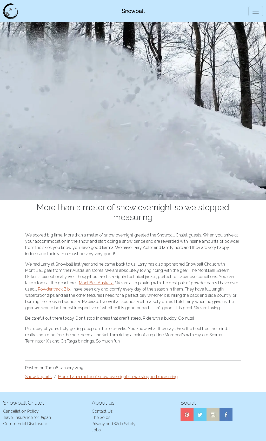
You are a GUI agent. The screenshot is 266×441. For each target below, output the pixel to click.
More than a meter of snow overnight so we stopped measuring (118, 376)
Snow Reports (38, 376)
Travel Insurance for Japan (27, 417)
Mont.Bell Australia (96, 282)
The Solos (101, 417)
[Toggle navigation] (255, 11)
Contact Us (102, 411)
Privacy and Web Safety (114, 423)
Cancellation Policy (21, 411)
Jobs (96, 429)
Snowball (133, 11)
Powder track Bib (54, 289)
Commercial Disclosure (25, 423)
